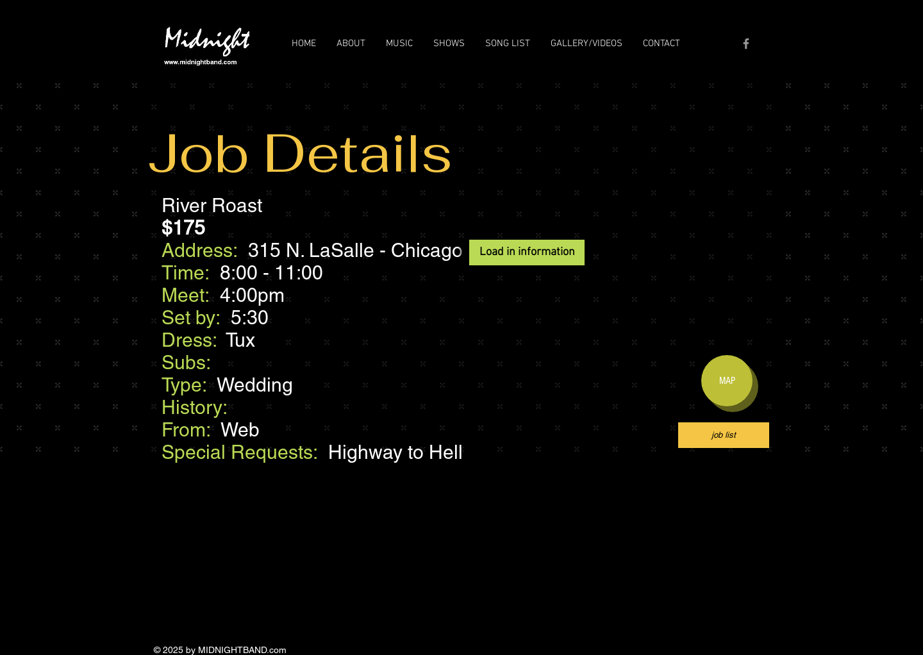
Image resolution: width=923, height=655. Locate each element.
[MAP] (727, 380)
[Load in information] (527, 252)
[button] (351, 43)
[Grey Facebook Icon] (746, 44)
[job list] (723, 435)
